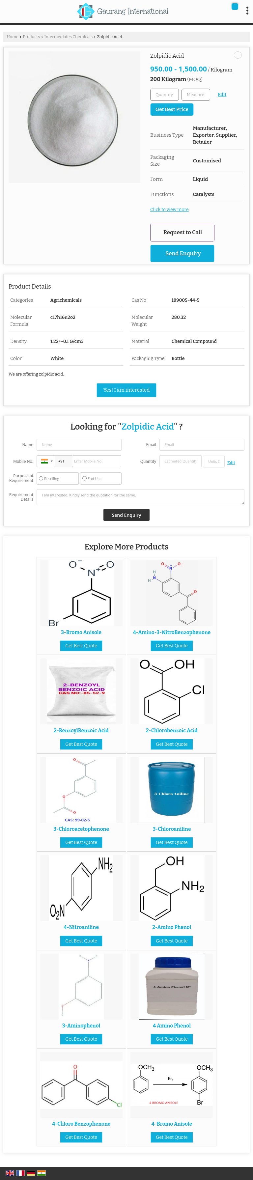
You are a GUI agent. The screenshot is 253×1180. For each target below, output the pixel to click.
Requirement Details (21, 497)
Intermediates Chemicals (68, 36)
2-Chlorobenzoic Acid (172, 731)
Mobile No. (23, 461)
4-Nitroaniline (81, 927)
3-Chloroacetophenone (81, 829)
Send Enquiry (183, 253)
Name (27, 444)
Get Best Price (171, 109)
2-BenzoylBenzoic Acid (81, 731)
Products (31, 36)
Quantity (148, 461)
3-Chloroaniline (172, 829)
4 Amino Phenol (172, 1026)
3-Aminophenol (81, 1026)
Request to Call (182, 232)
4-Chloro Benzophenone (81, 1124)
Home (12, 36)
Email (151, 444)
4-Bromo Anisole (172, 1124)
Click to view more (169, 209)
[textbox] (196, 95)
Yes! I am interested (126, 390)
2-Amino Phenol (171, 927)
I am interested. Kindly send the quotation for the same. (140, 497)
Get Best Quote (81, 646)
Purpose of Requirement (21, 478)
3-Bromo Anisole (81, 632)
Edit (222, 95)
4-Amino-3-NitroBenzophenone (172, 632)
